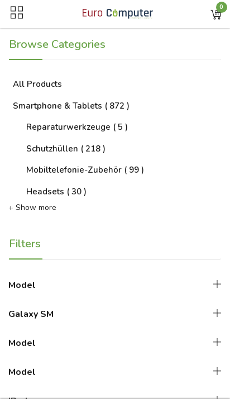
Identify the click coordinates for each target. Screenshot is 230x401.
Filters (25, 243)
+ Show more (32, 207)
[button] (216, 14)
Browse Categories (57, 44)
